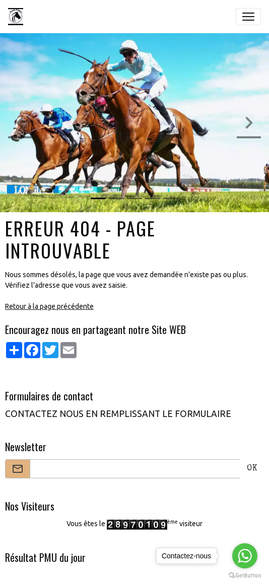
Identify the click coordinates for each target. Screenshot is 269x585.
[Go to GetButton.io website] (245, 575)
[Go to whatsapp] (244, 555)
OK (252, 469)
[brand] (17, 16)
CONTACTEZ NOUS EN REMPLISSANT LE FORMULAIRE (118, 414)
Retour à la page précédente (49, 306)
